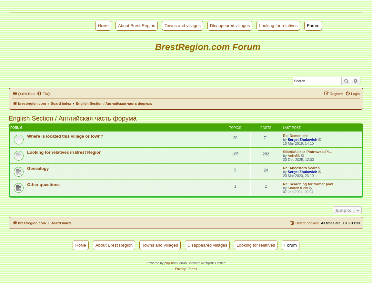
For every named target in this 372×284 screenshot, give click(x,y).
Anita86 (294, 156)
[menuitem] (43, 94)
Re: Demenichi (295, 136)
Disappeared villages (230, 25)
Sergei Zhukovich (302, 140)
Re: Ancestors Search (301, 168)
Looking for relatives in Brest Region (64, 152)
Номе (103, 25)
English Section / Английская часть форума (72, 118)
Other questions (43, 184)
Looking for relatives (278, 25)
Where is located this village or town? (65, 136)
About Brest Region (137, 25)
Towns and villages (183, 25)
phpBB (169, 263)
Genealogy (38, 168)
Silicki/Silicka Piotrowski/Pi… (307, 152)
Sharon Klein (298, 188)
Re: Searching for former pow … (310, 184)
